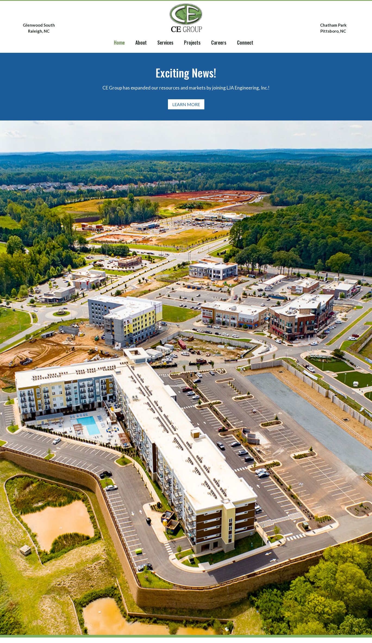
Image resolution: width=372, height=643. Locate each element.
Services (165, 42)
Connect (245, 42)
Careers (218, 42)
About (141, 42)
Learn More (186, 104)
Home (119, 42)
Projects (192, 42)
